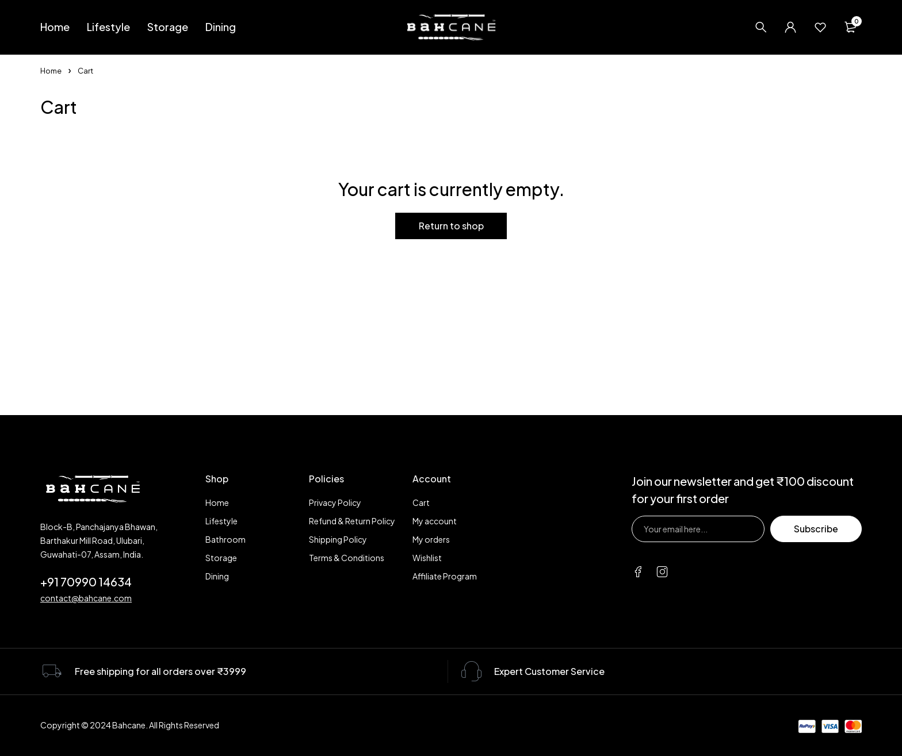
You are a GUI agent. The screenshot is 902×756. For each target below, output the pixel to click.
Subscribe (816, 529)
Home (51, 70)
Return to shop (451, 226)
